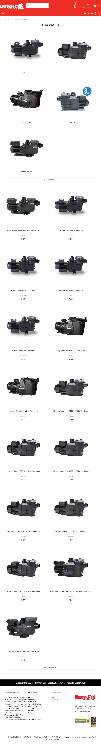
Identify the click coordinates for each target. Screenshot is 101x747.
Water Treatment (11, 713)
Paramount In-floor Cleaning (15, 704)
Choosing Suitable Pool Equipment (15, 697)
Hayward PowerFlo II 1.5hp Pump (23, 351)
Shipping (31, 708)
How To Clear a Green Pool (15, 702)
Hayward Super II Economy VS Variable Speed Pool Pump (71, 591)
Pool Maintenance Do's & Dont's (15, 706)
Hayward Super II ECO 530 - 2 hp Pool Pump (71, 531)
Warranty (31, 713)
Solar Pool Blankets (12, 708)
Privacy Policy (33, 706)
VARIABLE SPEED (26, 172)
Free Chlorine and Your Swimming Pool (15, 699)
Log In (89, 4)
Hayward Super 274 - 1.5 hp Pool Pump (23, 411)
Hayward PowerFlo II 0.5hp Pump (71, 230)
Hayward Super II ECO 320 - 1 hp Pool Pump (23, 471)
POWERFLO (26, 73)
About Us (31, 699)
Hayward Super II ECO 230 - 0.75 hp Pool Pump (71, 411)
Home (7, 19)
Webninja (56, 739)
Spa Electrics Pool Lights (14, 711)
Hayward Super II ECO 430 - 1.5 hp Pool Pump (23, 531)
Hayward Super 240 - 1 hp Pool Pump (71, 351)
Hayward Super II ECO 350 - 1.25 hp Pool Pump (71, 471)
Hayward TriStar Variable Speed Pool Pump (23, 652)
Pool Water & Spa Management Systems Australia (15, 719)
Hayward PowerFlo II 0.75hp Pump (23, 290)
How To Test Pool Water (14, 717)
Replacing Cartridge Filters (14, 715)
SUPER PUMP (26, 122)
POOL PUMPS (15, 19)
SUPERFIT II (74, 122)
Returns (31, 711)
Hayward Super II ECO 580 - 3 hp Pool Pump (23, 591)
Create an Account (84, 7)
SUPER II (74, 73)
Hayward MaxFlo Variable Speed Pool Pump (23, 230)
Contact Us (32, 702)
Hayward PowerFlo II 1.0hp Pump (71, 290)
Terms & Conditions (35, 704)
